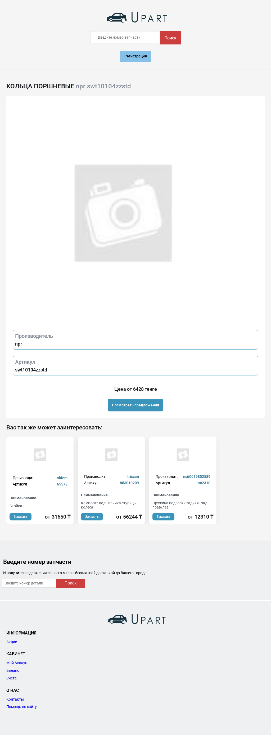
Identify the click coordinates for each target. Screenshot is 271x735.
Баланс (12, 670)
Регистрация (135, 56)
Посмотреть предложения (135, 405)
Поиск (170, 37)
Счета (11, 678)
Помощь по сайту (21, 707)
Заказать (20, 517)
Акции (11, 642)
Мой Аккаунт (17, 663)
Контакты (15, 699)
